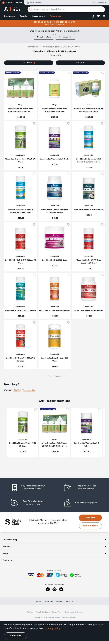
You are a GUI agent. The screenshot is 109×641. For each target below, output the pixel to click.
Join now (90, 517)
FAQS (16, 390)
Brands (23, 16)
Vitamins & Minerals (71, 47)
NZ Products (33, 47)
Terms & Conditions (43, 612)
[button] (93, 16)
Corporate (60, 601)
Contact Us (29, 390)
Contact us (8, 560)
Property (69, 601)
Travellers (49, 601)
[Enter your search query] (66, 9)
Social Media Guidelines (73, 612)
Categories (9, 16)
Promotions (55, 16)
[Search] (31, 9)
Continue (15, 635)
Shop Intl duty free (12, 2)
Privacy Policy (57, 612)
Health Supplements (50, 47)
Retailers (30, 612)
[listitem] (20, 95)
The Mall (39, 601)
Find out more (90, 525)
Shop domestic (35, 2)
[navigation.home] (13, 9)
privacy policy (52, 628)
